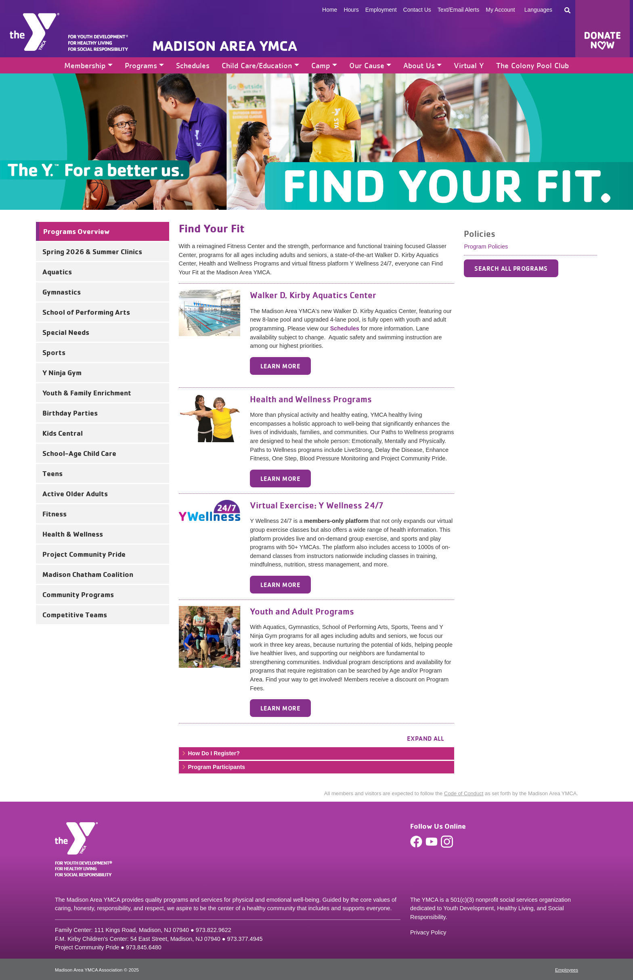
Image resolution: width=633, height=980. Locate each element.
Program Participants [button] (213, 767)
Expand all (425, 738)
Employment (381, 9)
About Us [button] (419, 65)
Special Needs (65, 332)
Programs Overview (76, 231)
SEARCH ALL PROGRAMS (510, 268)
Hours (351, 9)
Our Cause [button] (366, 65)
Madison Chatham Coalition (87, 574)
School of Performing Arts (86, 311)
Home (329, 9)
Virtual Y (469, 65)
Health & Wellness (72, 533)
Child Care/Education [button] (257, 65)
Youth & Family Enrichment (86, 392)
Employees (566, 969)
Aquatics (57, 271)
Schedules (193, 65)
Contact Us (417, 9)
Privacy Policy (428, 932)
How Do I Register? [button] (210, 753)
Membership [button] (85, 65)
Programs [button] (141, 65)
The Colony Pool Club (532, 65)
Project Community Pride (84, 554)
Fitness (54, 513)
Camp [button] (320, 65)
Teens (52, 473)
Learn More (280, 366)
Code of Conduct (464, 793)
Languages (538, 9)
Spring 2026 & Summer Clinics (92, 251)
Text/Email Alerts (458, 9)
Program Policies (486, 246)
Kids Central (62, 432)
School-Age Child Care (79, 453)
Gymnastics (61, 291)
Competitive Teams (74, 614)
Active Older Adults (75, 493)
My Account (500, 9)
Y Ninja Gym (62, 372)
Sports (53, 352)
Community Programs (78, 594)
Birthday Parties (70, 412)
